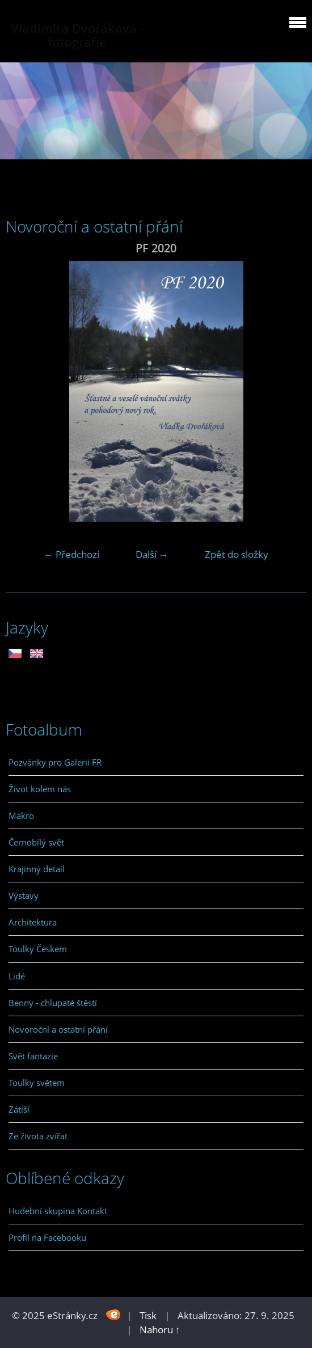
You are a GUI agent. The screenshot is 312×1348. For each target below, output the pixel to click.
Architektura (33, 922)
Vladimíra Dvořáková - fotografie (77, 35)
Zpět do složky (236, 554)
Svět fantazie (33, 1056)
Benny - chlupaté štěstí (53, 1002)
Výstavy (24, 895)
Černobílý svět (36, 842)
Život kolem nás (40, 789)
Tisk (148, 1315)
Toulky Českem (38, 948)
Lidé (17, 976)
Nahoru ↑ (160, 1329)
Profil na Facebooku (47, 1237)
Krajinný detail (37, 868)
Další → (152, 554)
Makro (21, 815)
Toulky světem (37, 1082)
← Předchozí (71, 554)
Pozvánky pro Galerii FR (55, 762)
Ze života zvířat (38, 1136)
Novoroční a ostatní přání (58, 1029)
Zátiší (19, 1109)
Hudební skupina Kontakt (58, 1210)
